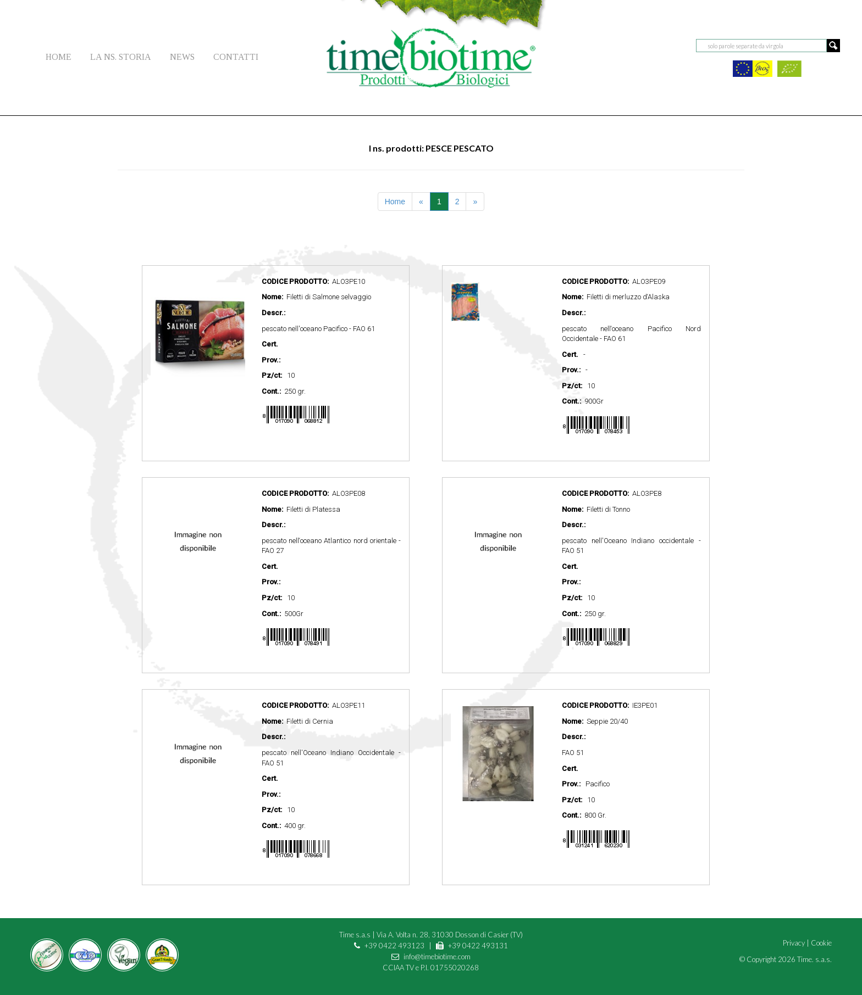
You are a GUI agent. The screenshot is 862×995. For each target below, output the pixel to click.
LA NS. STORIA (120, 57)
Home (395, 201)
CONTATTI (235, 57)
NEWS (182, 57)
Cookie (821, 942)
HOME (58, 57)
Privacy (794, 942)
